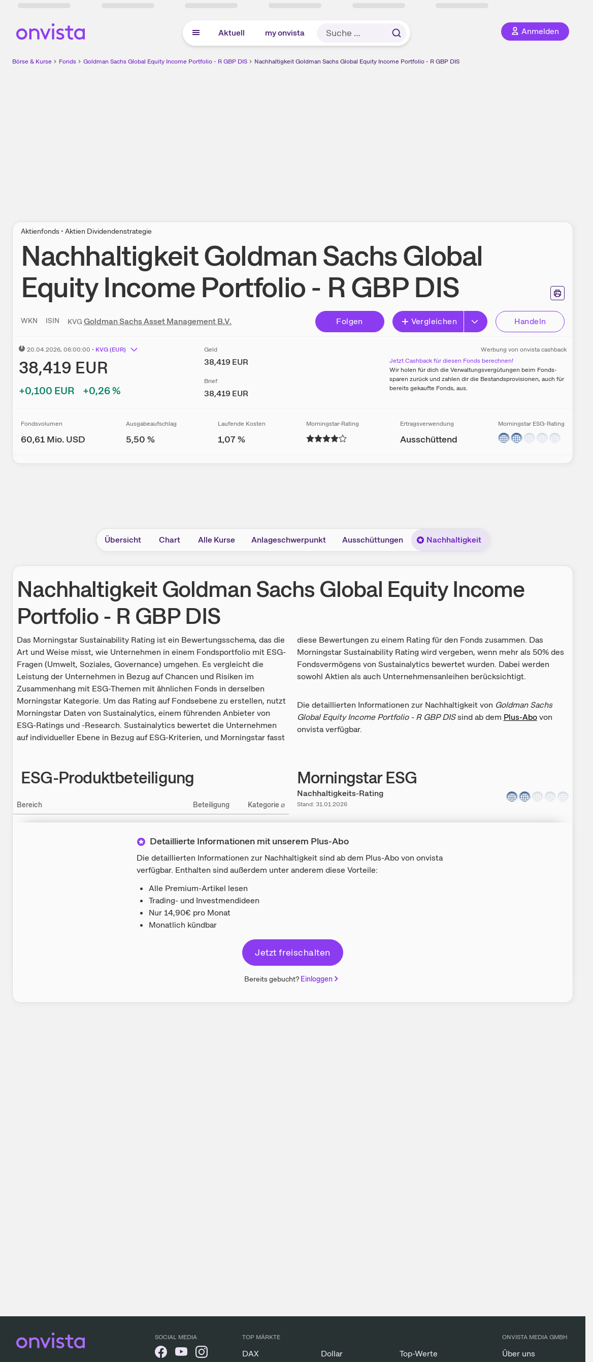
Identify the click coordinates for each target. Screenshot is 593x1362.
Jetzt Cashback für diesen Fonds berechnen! (451, 361)
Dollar (332, 1353)
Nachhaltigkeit (448, 539)
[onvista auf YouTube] (181, 1353)
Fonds (67, 61)
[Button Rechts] (475, 321)
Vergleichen (429, 321)
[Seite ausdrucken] (557, 293)
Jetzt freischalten (292, 952)
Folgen (349, 321)
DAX (250, 1353)
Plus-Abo (520, 717)
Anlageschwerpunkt (288, 539)
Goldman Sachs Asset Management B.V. (158, 321)
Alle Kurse (216, 539)
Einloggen (320, 979)
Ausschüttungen (372, 539)
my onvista (285, 32)
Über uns (518, 1353)
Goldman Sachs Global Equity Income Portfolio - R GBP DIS (165, 61)
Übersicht (123, 539)
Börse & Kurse (32, 61)
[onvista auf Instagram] (201, 1353)
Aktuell (231, 32)
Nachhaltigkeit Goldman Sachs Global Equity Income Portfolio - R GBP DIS (356, 61)
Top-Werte (419, 1353)
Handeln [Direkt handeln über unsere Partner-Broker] (530, 321)
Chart (169, 539)
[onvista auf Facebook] (161, 1353)
